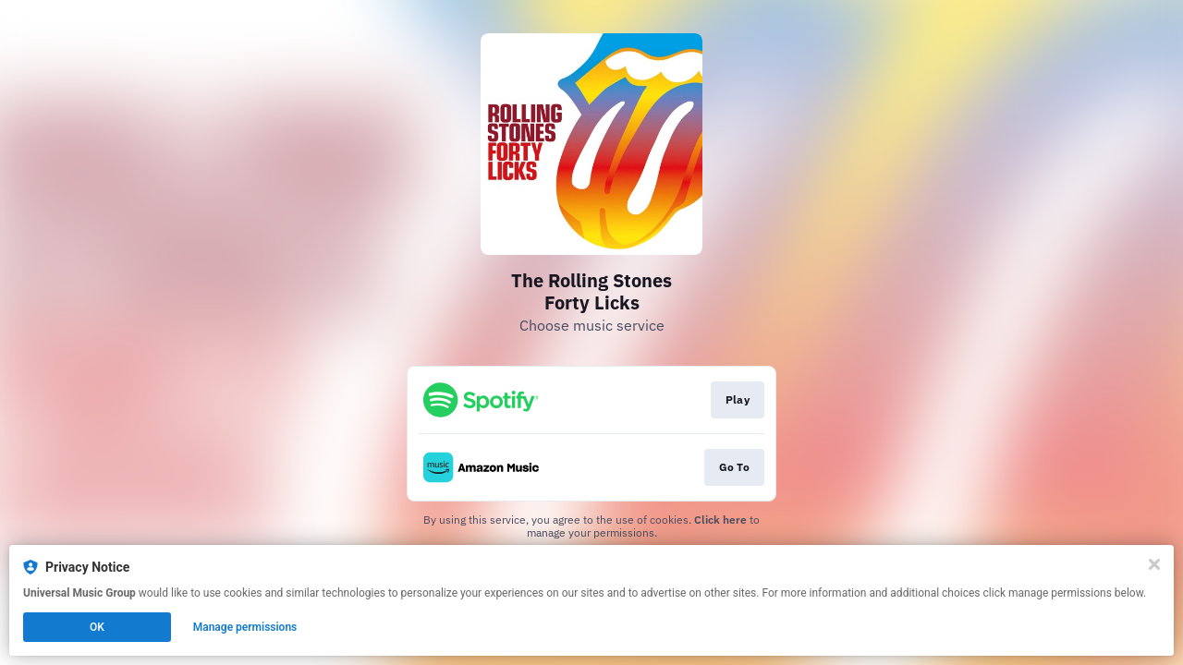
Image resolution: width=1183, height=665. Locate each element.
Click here (720, 519)
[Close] (1154, 564)
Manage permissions (245, 627)
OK (97, 627)
